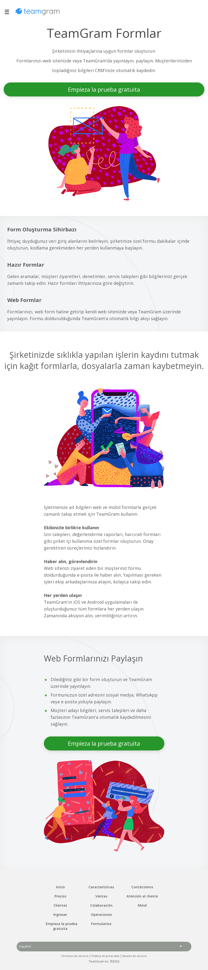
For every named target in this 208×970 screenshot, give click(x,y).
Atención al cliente (142, 896)
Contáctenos (142, 887)
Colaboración (101, 905)
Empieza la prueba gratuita (104, 89)
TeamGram (37, 11)
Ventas (101, 896)
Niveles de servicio (134, 956)
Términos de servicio (74, 956)
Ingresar (60, 914)
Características (101, 887)
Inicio (60, 887)
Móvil (142, 905)
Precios (60, 896)
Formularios (101, 923)
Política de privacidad (105, 956)
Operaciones (101, 914)
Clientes (60, 905)
